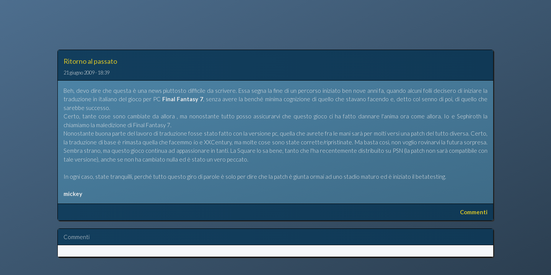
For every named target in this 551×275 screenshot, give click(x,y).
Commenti (473, 212)
